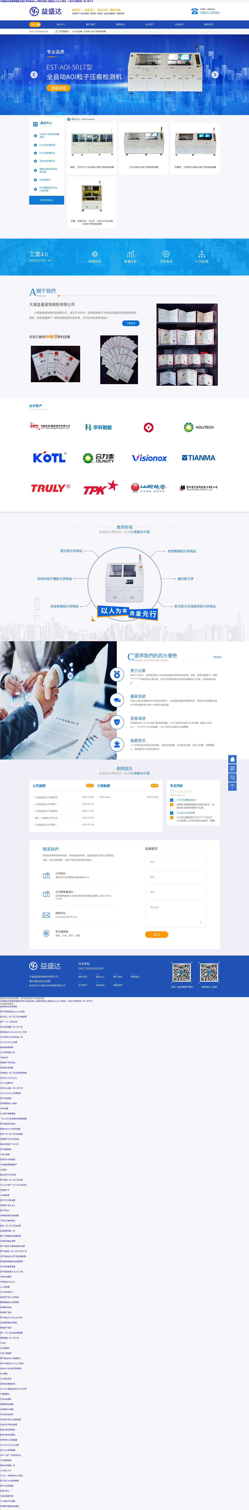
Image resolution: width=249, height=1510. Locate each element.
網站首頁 (82, 977)
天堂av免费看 (5, 1399)
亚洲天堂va (4, 1491)
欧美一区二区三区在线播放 (11, 1134)
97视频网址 (5, 1394)
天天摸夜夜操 (5, 1460)
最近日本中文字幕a (8, 1175)
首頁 (34, 24)
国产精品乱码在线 (7, 1124)
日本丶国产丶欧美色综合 (10, 1455)
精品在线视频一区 (7, 1465)
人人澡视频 (5, 1287)
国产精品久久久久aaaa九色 (11, 1317)
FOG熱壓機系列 (47, 153)
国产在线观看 (5, 1098)
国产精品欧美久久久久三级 (11, 1272)
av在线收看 (4, 1195)
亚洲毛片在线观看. (8, 1159)
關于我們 (90, 24)
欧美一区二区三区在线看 (10, 1226)
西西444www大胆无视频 (10, 1129)
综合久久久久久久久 (8, 1078)
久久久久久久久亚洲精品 (10, 1093)
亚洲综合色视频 (6, 1068)
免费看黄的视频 (6, 1404)
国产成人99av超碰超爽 (9, 1481)
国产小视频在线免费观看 (10, 1236)
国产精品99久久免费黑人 (10, 1358)
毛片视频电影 (5, 1149)
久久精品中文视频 (7, 1501)
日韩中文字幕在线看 (8, 1424)
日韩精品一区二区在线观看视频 (13, 1073)
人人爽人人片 (5, 1470)
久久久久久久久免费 (8, 1042)
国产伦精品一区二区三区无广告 (13, 1251)
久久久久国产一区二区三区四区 (13, 1185)
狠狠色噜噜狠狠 (6, 1047)
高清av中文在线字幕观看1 (11, 1368)
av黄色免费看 (5, 1277)
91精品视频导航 (6, 1496)
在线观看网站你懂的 (8, 1323)
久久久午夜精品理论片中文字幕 (13, 1389)
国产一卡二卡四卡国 (8, 1022)
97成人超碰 (5, 1154)
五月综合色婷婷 (6, 1414)
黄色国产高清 (5, 1328)
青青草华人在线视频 (8, 1440)
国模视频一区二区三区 (9, 1338)
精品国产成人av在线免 (9, 1297)
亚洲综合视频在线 (7, 1384)
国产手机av (4, 1210)
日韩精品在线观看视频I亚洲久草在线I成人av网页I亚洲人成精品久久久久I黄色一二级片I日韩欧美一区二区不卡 (46, 1)
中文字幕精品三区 (7, 1052)
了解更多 (131, 323)
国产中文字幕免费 (7, 1200)
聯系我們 (208, 24)
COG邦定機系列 (47, 145)
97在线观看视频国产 (8, 1164)
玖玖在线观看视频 (7, 1266)
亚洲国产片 (5, 1190)
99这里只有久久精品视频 (10, 1419)
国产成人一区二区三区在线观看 (13, 1017)
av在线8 (3, 1170)
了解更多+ (217, 657)
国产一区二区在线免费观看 (11, 1333)
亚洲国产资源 (5, 1312)
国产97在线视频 (6, 1486)
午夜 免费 (4, 1108)
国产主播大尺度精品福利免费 (12, 1246)
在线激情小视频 (6, 1409)
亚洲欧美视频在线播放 (9, 1506)
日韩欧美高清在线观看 (9, 1215)
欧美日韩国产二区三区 (9, 1144)
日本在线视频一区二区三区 (11, 1027)
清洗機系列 (45, 180)
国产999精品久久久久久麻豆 (12, 1363)
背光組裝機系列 (47, 161)
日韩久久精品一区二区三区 (11, 1088)
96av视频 (3, 1373)
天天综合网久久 (6, 1292)
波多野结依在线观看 (8, 1006)
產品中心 (61, 24)
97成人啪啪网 (5, 1353)
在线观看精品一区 (7, 1231)
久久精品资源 (5, 1379)
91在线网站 (5, 1348)
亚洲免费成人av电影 (8, 1103)
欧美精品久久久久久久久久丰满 (13, 1032)
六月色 (3, 1343)
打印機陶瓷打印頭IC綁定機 (48, 189)
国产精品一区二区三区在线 (11, 1180)
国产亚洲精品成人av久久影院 (12, 1011)
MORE (90, 785)
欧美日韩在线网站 (7, 1430)
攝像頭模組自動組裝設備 (48, 170)
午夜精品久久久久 (7, 1282)
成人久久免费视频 (7, 1450)
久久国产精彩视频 (7, 1113)
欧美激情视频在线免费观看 (11, 1261)
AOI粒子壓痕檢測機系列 (49, 135)
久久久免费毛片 (6, 1083)
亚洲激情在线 (5, 1307)
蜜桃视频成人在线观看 (9, 1302)
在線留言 (179, 24)
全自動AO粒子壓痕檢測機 (95, 31)
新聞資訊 (120, 24)
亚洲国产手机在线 (7, 1062)
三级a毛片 (4, 1057)
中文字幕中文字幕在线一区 (11, 1037)
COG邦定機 (77, 31)
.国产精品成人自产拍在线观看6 (13, 1256)
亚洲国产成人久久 (7, 1205)
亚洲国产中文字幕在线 (9, 1139)
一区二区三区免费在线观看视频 (13, 1119)
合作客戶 (149, 24)
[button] (215, 75)
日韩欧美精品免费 (7, 1241)
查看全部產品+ (46, 200)
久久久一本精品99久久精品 (11, 1475)
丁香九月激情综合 (7, 1221)
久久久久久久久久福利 (9, 1445)
